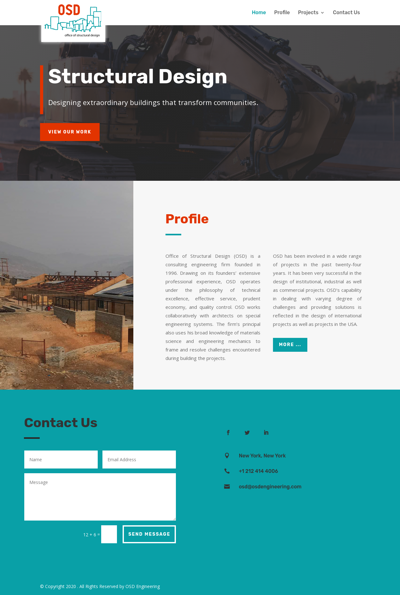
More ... (290, 344)
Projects (308, 12)
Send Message (149, 534)
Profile (282, 12)
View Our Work (69, 132)
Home (259, 12)
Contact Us (346, 12)
